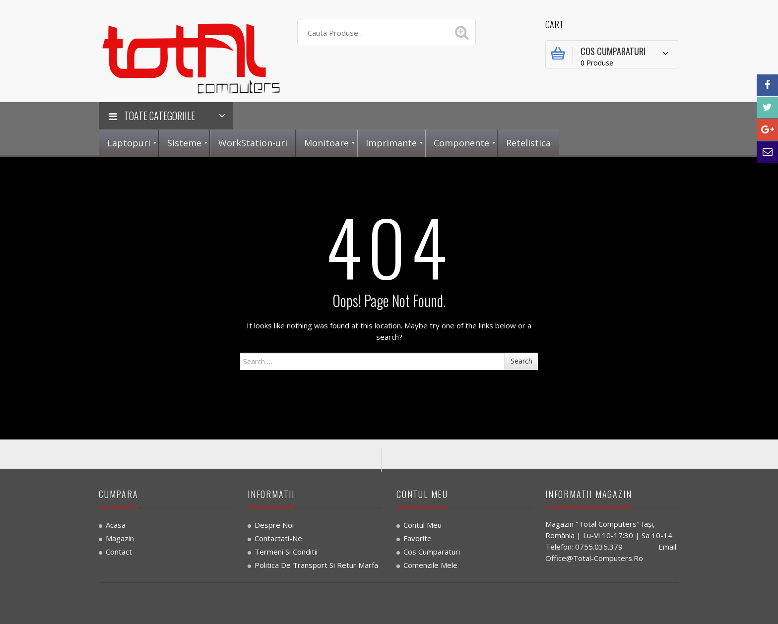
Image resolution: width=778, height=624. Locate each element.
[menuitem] (129, 143)
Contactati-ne (278, 538)
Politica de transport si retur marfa (316, 565)
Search (521, 361)
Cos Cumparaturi (431, 552)
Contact (119, 552)
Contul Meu (422, 525)
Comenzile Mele (430, 565)
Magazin (120, 538)
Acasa (116, 525)
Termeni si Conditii (286, 552)
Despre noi (274, 525)
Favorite (417, 538)
